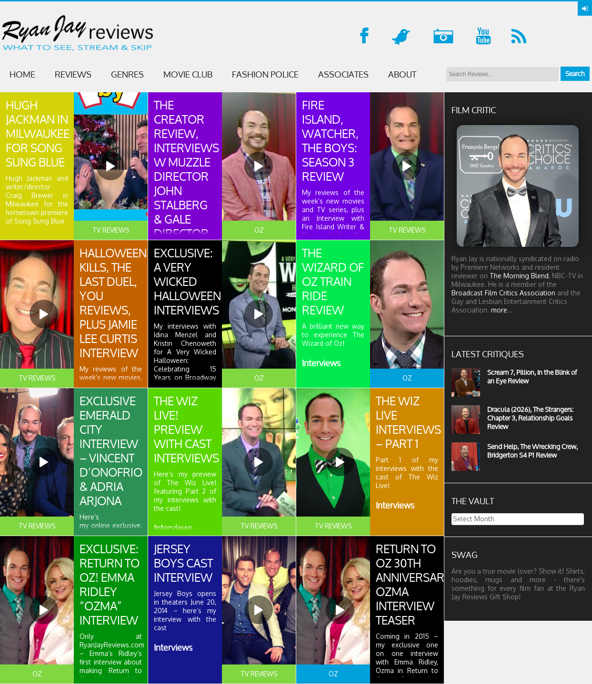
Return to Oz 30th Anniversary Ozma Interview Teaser (414, 584)
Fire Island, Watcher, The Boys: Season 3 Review (330, 140)
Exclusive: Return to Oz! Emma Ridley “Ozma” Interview (110, 584)
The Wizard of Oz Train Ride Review (333, 281)
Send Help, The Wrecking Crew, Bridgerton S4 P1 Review (532, 451)
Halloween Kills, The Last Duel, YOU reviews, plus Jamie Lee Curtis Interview (113, 303)
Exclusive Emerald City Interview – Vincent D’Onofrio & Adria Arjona (111, 451)
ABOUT (402, 74)
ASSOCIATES (343, 74)
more (499, 310)
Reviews (73, 74)
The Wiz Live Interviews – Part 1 (408, 422)
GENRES (127, 74)
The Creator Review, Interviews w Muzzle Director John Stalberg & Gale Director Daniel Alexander (186, 183)
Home (22, 74)
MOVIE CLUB (187, 74)
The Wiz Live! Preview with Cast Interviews (186, 429)
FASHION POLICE (265, 74)
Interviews (321, 363)
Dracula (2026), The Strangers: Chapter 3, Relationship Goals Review (530, 417)
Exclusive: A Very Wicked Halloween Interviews (187, 281)
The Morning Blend (519, 276)
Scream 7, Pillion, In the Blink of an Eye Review (532, 376)
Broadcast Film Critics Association (503, 293)
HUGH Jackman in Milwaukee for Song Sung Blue (38, 133)
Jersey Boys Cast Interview (183, 563)
